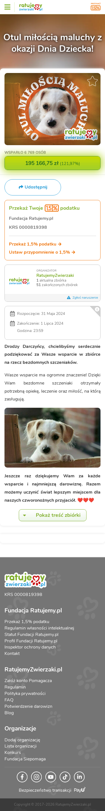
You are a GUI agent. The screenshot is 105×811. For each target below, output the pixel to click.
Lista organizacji (20, 746)
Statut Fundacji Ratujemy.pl (31, 634)
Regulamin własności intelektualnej (39, 628)
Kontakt (12, 653)
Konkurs (12, 752)
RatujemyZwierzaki (55, 275)
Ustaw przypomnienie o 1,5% (42, 252)
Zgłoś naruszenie (82, 297)
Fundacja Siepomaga (25, 759)
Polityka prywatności (25, 693)
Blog (9, 713)
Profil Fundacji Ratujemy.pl (30, 641)
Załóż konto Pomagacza (28, 681)
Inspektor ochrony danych (30, 647)
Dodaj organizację (22, 740)
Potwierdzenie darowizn (28, 706)
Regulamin (15, 687)
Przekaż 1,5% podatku (35, 244)
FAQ (8, 700)
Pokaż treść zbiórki (50, 515)
